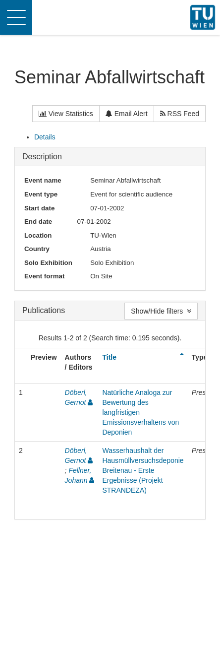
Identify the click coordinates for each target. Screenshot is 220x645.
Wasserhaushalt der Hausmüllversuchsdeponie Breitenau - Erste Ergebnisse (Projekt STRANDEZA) (142, 470)
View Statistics (66, 114)
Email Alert (127, 114)
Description (42, 156)
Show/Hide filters (161, 311)
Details (44, 137)
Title (109, 357)
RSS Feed (179, 114)
